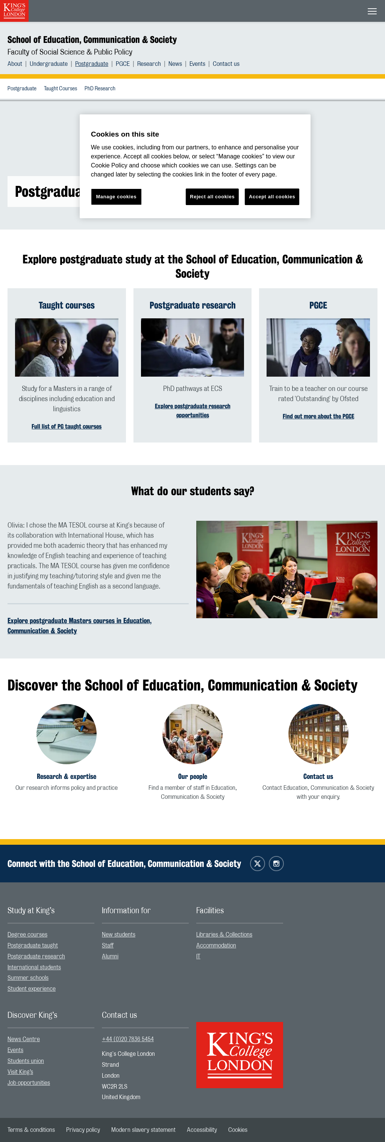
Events (197, 64)
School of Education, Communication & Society (92, 39)
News (175, 64)
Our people (192, 776)
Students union (26, 1061)
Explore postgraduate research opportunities (192, 411)
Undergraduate (49, 64)
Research (149, 64)
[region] (195, 166)
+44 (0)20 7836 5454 (128, 1039)
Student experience (32, 989)
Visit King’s (20, 1072)
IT (198, 956)
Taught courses (67, 305)
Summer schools (28, 978)
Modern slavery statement (143, 1130)
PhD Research (100, 88)
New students (118, 935)
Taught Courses (60, 88)
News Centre (24, 1039)
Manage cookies (116, 196)
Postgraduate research (193, 305)
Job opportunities (29, 1083)
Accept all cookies (272, 196)
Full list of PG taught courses (67, 426)
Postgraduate (91, 64)
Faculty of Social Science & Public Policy (70, 52)
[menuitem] (19, 63)
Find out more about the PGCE (318, 416)
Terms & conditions (31, 1130)
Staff (108, 946)
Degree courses (27, 935)
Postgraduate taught (33, 946)
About (15, 64)
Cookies (237, 1130)
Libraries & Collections (224, 935)
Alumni (110, 956)
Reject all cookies (212, 196)
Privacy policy (83, 1130)
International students (34, 967)
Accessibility (202, 1130)
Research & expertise (66, 776)
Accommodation (216, 946)
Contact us (226, 64)
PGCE (123, 64)
